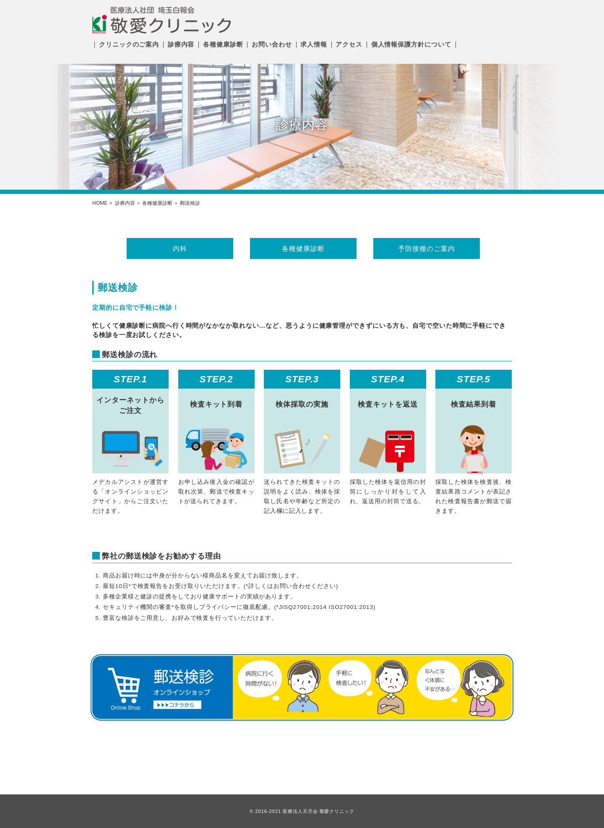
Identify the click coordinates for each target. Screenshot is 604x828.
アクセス (349, 44)
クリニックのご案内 (129, 44)
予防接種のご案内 (425, 248)
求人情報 (313, 44)
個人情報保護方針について (411, 44)
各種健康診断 (223, 44)
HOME (99, 203)
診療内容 (181, 44)
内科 (178, 248)
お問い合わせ (272, 44)
